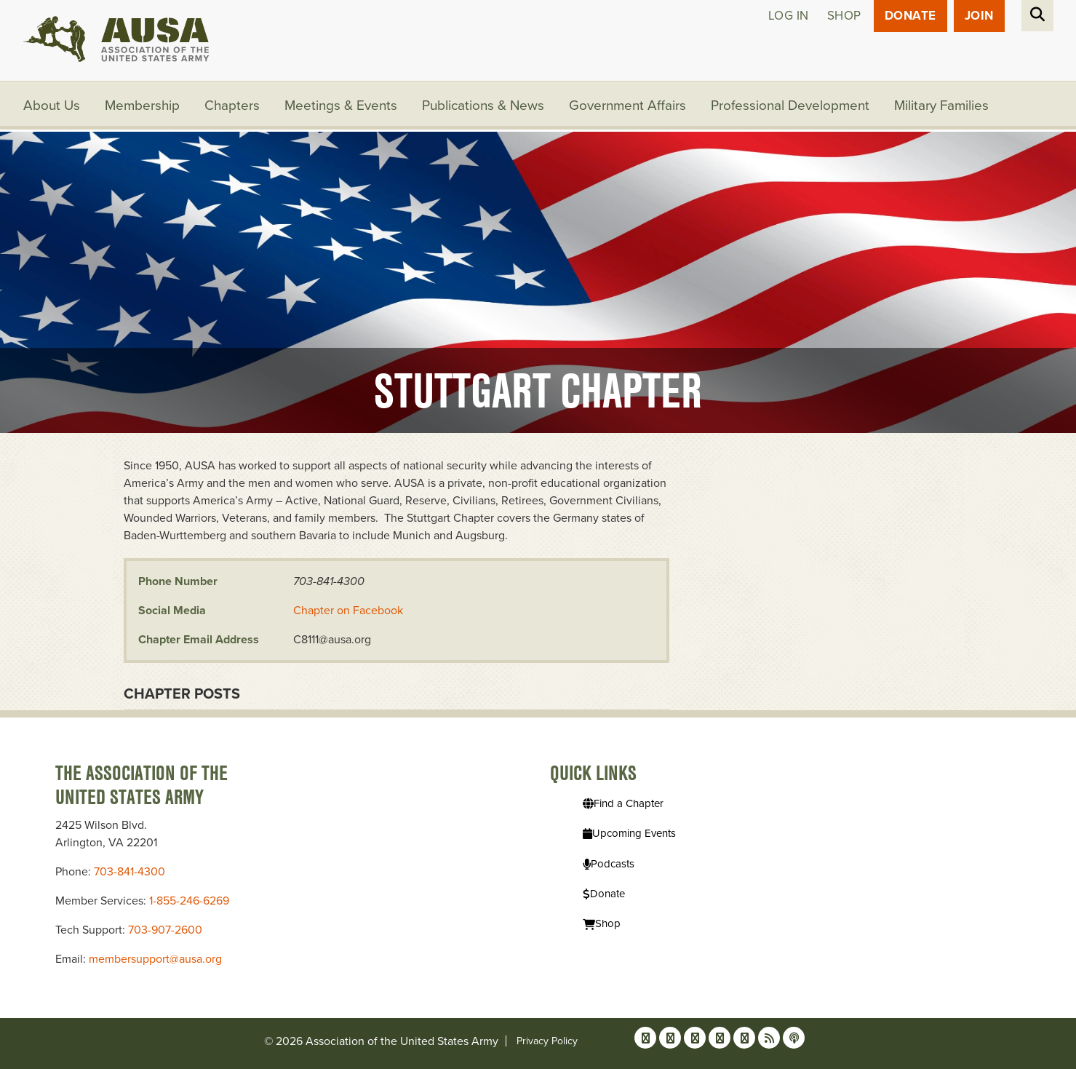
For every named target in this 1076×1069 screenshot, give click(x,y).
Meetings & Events (340, 106)
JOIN (979, 15)
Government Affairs (627, 106)
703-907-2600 (165, 930)
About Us (51, 106)
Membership (142, 106)
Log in (788, 15)
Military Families (941, 106)
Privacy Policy (547, 1041)
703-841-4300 (129, 872)
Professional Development (790, 106)
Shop (844, 15)
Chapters (232, 106)
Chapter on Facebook (348, 610)
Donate (910, 15)
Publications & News (483, 106)
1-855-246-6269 (189, 901)
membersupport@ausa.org (155, 959)
